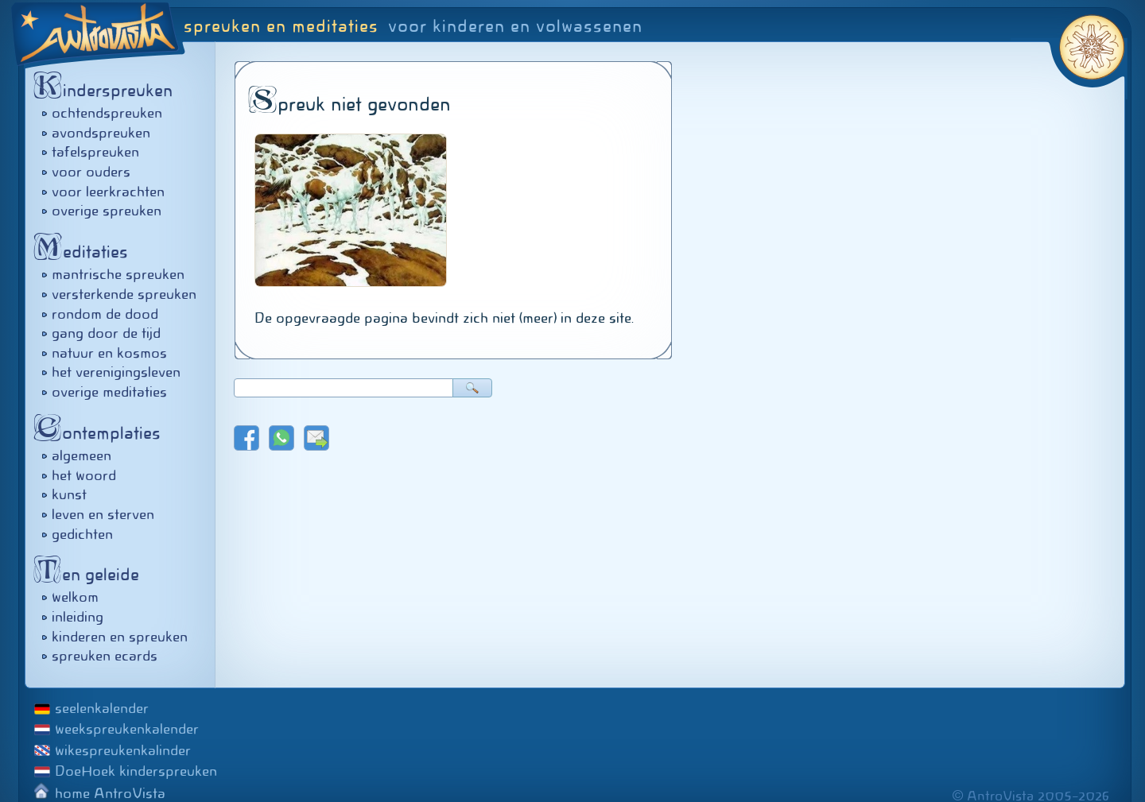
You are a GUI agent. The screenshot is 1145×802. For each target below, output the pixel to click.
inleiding (77, 617)
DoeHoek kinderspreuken (136, 771)
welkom (75, 597)
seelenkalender (102, 708)
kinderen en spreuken (120, 636)
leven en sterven (103, 514)
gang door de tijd (106, 333)
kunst (69, 494)
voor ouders (91, 171)
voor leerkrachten (108, 191)
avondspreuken (101, 132)
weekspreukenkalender (127, 729)
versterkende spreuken (124, 294)
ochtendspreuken (107, 113)
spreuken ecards (104, 655)
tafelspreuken (95, 152)
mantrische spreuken (118, 274)
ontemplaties (101, 433)
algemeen (81, 455)
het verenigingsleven (116, 372)
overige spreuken (106, 210)
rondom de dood (105, 314)
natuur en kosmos (109, 353)
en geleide (90, 574)
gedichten (82, 534)
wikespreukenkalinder (123, 750)
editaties (85, 251)
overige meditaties (109, 392)
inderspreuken (107, 90)
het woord (84, 475)
